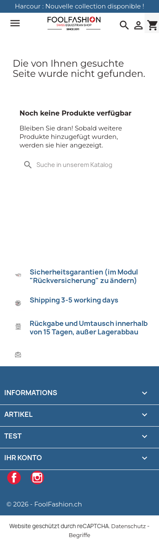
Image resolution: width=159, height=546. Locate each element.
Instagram (37, 477)
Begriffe (79, 535)
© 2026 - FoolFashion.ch (44, 504)
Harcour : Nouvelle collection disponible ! (79, 6)
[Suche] (79, 164)
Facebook (14, 477)
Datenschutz (128, 526)
